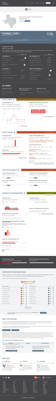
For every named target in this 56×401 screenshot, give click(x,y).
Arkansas (4, 383)
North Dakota (25, 391)
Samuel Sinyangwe (27, 327)
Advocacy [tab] (11, 343)
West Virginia (45, 392)
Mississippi (25, 387)
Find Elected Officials (38, 350)
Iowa (14, 383)
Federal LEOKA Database (49, 116)
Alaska (4, 381)
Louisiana (14, 391)
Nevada (34, 385)
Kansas (14, 388)
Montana (24, 388)
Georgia (14, 381)
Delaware (4, 391)
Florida (4, 392)
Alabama (4, 382)
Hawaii (14, 382)
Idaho (14, 385)
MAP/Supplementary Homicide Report (47, 213)
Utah (44, 386)
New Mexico (35, 383)
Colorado (4, 387)
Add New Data (43, 312)
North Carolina (25, 389)
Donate (38, 377)
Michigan (24, 383)
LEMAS (52, 163)
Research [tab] (28, 343)
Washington (45, 389)
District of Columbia (6, 389)
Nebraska (24, 392)
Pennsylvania (35, 391)
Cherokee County (11, 33)
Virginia (44, 387)
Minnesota (24, 385)
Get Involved (48, 377)
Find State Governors (11, 350)
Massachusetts (15, 392)
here (34, 326)
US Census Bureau (24, 125)
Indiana (14, 387)
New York (34, 386)
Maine (24, 382)
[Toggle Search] (53, 3)
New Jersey (35, 382)
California (4, 386)
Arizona (4, 385)
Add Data (8, 185)
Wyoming (44, 393)
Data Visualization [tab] (45, 343)
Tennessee (45, 383)
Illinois (14, 386)
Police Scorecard (5, 3)
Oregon (34, 389)
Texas (28, 9)
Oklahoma (34, 388)
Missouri (24, 386)
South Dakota (45, 382)
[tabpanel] (28, 348)
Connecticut (5, 388)
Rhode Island (35, 392)
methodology (6, 330)
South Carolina (45, 381)
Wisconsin (44, 391)
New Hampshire (35, 381)
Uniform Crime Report (38, 163)
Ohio (34, 387)
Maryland (24, 381)
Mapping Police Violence (23, 157)
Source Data (15, 330)
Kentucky (14, 389)
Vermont (44, 388)
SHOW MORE (28, 307)
